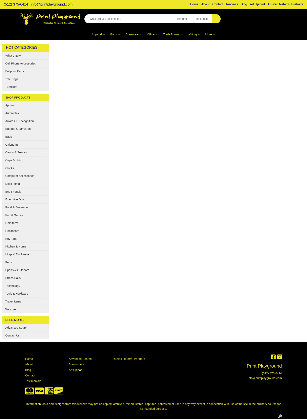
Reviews (232, 4)
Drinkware (133, 34)
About (205, 4)
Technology (12, 285)
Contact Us (12, 335)
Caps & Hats (13, 160)
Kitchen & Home (15, 246)
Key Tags (11, 238)
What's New (13, 55)
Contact (217, 4)
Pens (8, 262)
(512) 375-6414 (16, 4)
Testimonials (33, 381)
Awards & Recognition (19, 121)
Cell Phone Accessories (20, 63)
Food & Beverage (16, 207)
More (210, 34)
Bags (115, 34)
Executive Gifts (15, 199)
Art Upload (257, 4)
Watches (10, 309)
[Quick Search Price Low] (184, 18)
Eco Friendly (13, 191)
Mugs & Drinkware (17, 254)
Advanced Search (16, 327)
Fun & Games (14, 215)
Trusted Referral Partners (285, 4)
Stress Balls (13, 278)
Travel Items (13, 301)
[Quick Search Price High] (203, 18)
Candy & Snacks (16, 152)
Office (152, 34)
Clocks (9, 168)
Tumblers (11, 86)
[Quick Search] (129, 18)
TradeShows (173, 34)
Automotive (12, 113)
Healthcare (12, 230)
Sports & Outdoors (17, 270)
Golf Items (12, 223)
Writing (194, 34)
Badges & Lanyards (18, 128)
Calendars (12, 144)
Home (194, 4)
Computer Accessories (19, 175)
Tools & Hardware (16, 293)
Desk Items (12, 183)
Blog (244, 4)
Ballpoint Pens (14, 71)
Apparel (98, 34)
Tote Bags (11, 79)
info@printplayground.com (51, 4)
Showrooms (76, 364)
